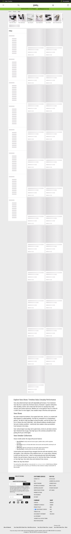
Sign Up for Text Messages (19, 481)
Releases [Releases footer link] (52, 514)
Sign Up (11, 478)
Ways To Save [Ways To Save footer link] (52, 485)
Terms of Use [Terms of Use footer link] (37, 511)
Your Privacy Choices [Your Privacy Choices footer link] (40, 509)
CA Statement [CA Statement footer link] (37, 516)
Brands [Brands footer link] (51, 502)
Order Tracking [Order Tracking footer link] (37, 483)
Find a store (19, 494)
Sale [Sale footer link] (51, 511)
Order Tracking (7, 1)
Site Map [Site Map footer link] (36, 497)
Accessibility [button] (64, 1)
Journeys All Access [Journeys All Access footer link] (54, 481)
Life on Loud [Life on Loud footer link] (52, 478)
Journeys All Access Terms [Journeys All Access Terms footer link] (40, 518)
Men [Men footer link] (51, 507)
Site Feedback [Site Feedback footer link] (37, 494)
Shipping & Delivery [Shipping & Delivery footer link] (38, 488)
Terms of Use (21, 489)
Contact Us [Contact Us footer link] (36, 478)
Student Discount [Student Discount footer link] (53, 488)
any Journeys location (40, 464)
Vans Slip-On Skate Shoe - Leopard (45, 527)
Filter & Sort (17, 30)
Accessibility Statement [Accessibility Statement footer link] (40, 514)
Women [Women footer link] (51, 505)
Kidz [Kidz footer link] (51, 509)
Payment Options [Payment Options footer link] (38, 492)
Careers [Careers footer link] (36, 502)
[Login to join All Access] (28, 9)
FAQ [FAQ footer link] (35, 481)
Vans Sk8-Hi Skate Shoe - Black (60, 527)
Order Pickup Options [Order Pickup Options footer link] (39, 490)
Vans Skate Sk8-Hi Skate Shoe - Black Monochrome (25, 527)
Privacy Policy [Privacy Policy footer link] (37, 507)
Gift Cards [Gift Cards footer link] (51, 490)
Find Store (26, 497)
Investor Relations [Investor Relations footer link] (38, 520)
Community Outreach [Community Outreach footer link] (39, 505)
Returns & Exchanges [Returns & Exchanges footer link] (39, 485)
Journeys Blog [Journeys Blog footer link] (52, 483)
